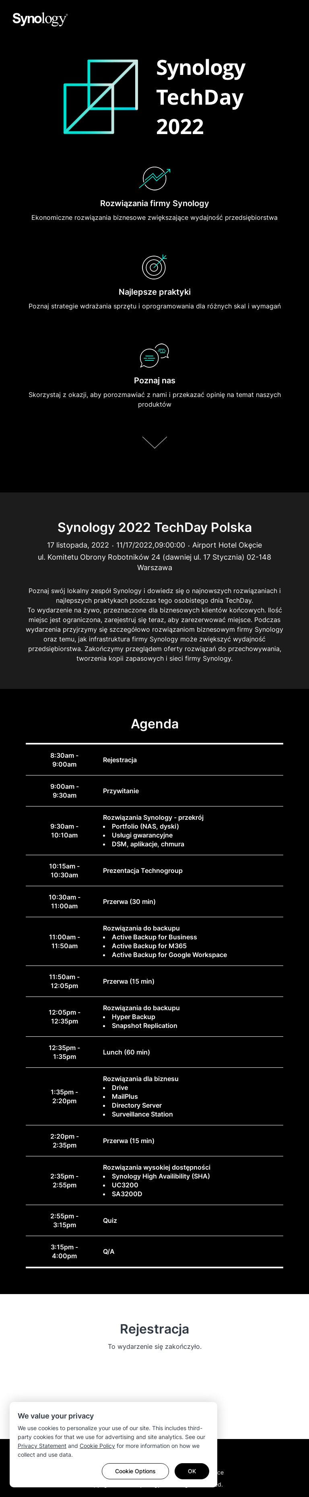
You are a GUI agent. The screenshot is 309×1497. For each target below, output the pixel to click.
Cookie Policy (97, 1445)
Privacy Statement (42, 1445)
